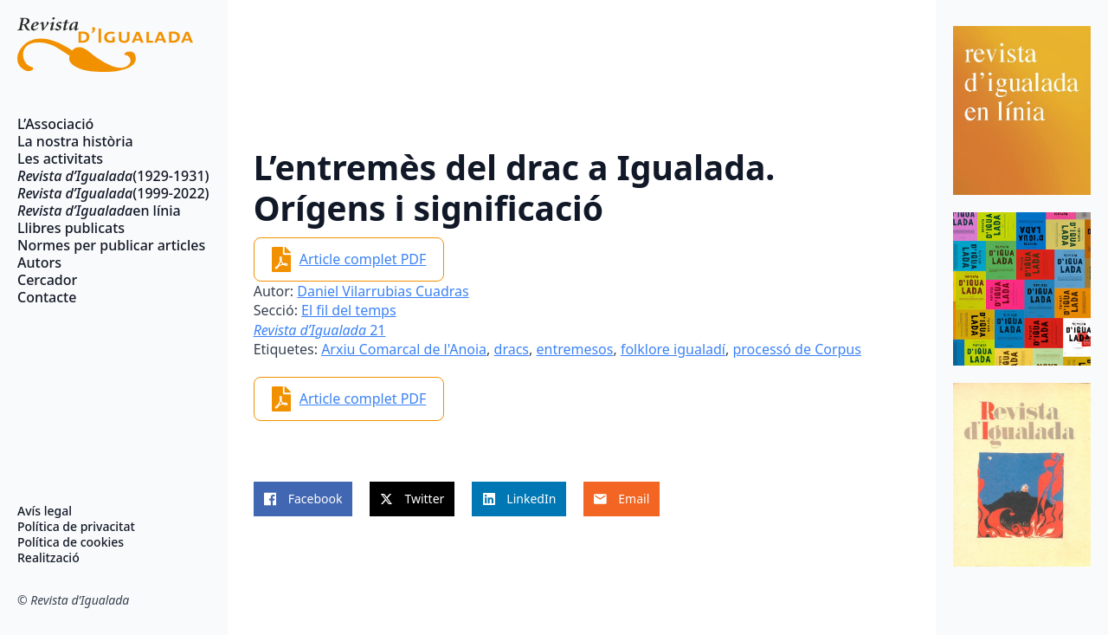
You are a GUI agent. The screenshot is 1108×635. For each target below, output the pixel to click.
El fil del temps (348, 310)
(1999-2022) (105, 193)
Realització (48, 558)
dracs (511, 349)
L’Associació (55, 124)
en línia (99, 210)
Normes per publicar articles (105, 245)
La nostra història (75, 141)
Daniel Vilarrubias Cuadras (382, 291)
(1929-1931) (105, 176)
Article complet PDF (363, 259)
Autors (39, 262)
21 (320, 330)
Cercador (47, 279)
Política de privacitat (76, 527)
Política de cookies (70, 542)
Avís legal (44, 511)
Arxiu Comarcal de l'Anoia (403, 349)
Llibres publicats (71, 228)
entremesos (574, 349)
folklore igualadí (673, 349)
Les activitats (60, 158)
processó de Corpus (796, 349)
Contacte (46, 297)
